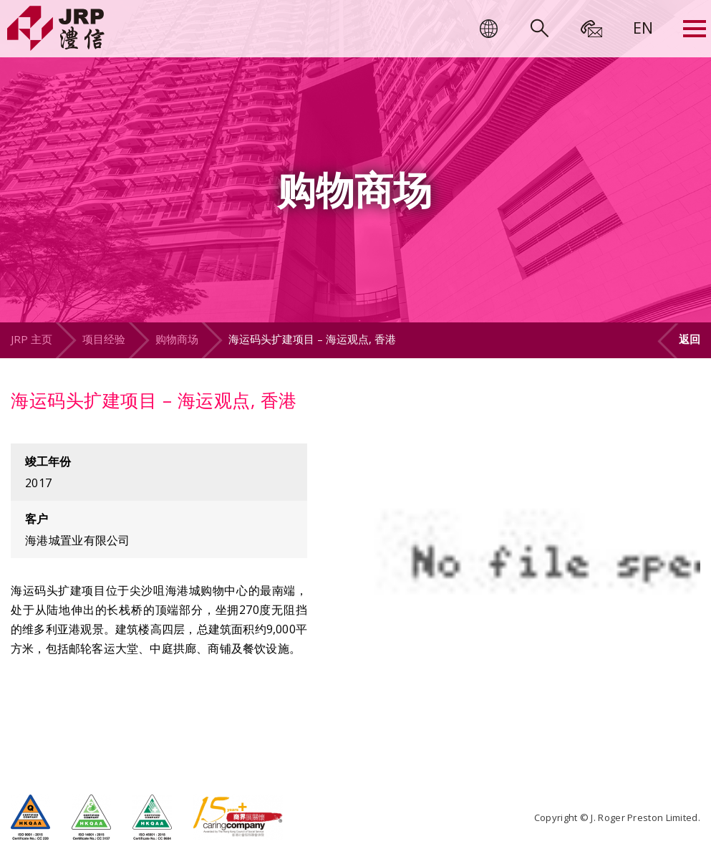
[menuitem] (643, 27)
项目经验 (103, 339)
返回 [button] (689, 339)
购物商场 (176, 339)
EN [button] (643, 27)
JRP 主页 (31, 339)
